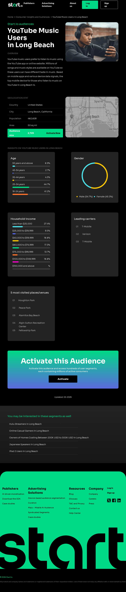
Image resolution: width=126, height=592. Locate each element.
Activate (63, 379)
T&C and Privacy (76, 503)
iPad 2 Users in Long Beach (23, 451)
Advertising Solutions (48, 4)
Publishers (29, 3)
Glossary (73, 499)
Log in (88, 4)
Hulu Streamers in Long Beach (25, 424)
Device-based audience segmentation (46, 498)
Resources (76, 489)
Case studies (8, 503)
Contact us (74, 508)
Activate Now (53, 133)
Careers (92, 499)
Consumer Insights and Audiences (33, 17)
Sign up (106, 4)
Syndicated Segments (38, 512)
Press (91, 503)
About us (73, 4)
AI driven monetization (13, 494)
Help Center (75, 513)
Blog (71, 494)
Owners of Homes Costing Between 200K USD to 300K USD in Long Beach (49, 437)
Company (95, 489)
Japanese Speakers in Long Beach (27, 444)
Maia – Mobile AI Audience (41, 507)
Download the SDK (11, 499)
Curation (32, 503)
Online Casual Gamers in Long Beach (29, 431)
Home (10, 17)
